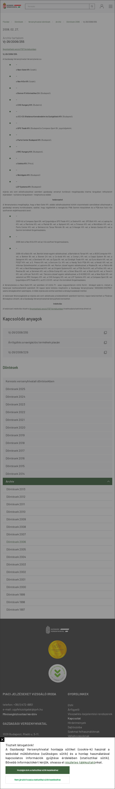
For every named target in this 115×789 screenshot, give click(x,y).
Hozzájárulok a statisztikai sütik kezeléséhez (37, 770)
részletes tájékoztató (80, 762)
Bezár (2, 739)
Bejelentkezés (101, 6)
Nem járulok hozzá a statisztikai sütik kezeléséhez (37, 779)
